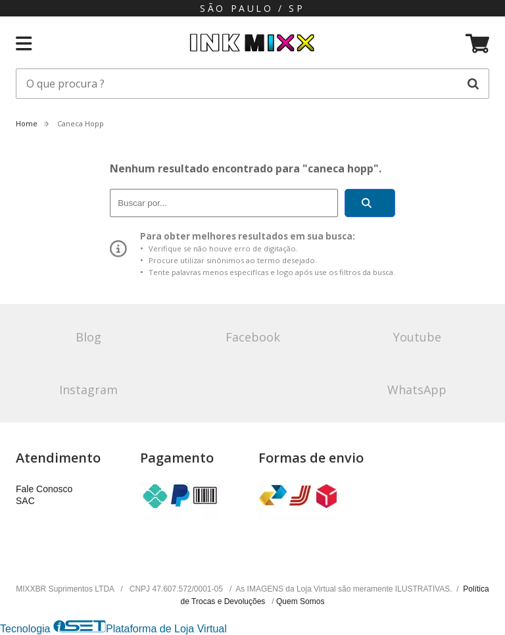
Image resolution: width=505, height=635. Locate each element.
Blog (88, 337)
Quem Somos (300, 601)
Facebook (253, 337)
